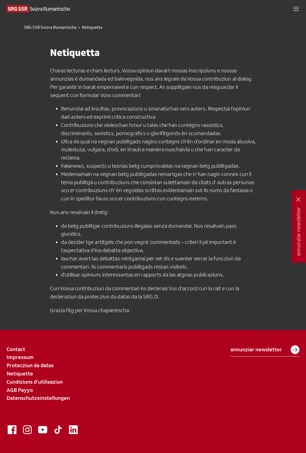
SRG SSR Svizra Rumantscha (50, 27)
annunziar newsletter (264, 349)
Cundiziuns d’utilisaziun (35, 382)
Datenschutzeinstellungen (38, 398)
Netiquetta (20, 374)
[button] (296, 8)
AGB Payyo (20, 390)
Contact (16, 349)
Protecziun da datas (30, 365)
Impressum (20, 357)
